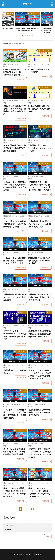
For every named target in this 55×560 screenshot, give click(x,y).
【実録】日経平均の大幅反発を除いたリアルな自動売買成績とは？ (27, 29)
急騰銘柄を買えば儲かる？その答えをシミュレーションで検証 (39, 260)
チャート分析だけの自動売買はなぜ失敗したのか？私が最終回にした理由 (14, 224)
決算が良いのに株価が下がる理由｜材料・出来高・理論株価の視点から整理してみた (14, 110)
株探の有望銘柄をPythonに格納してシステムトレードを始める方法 (39, 412)
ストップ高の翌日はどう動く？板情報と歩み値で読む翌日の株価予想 (14, 148)
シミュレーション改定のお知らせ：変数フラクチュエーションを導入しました (14, 260)
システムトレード (34, 13)
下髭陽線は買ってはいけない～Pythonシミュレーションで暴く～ (39, 148)
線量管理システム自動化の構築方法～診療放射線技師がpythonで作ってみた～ (39, 334)
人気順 (11, 43)
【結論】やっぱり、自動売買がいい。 (14, 371)
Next (32, 509)
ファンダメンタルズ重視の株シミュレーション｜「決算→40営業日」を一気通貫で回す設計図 (14, 414)
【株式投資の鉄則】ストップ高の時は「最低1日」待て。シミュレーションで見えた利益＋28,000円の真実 (39, 186)
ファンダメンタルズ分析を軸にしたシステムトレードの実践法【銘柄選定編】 (14, 452)
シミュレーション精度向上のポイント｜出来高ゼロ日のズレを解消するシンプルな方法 (14, 186)
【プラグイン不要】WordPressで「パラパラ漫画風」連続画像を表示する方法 (14, 335)
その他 (11, 13)
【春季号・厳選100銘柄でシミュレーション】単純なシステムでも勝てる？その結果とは (39, 453)
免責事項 (8, 529)
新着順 (5, 43)
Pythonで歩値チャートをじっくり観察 (39, 70)
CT (50, 312)
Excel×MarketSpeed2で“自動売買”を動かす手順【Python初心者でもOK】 (14, 72)
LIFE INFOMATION (34, 554)
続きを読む (20, 79)
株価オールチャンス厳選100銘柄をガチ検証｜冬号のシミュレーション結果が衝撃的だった (14, 492)
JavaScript (23, 312)
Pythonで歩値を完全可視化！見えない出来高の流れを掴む (39, 109)
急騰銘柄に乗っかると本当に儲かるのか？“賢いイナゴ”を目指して (39, 297)
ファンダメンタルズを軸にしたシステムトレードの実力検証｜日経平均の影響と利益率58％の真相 (39, 374)
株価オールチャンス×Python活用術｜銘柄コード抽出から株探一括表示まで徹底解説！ (39, 492)
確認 (47, 536)
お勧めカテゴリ (19, 43)
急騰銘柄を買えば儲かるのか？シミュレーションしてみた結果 (14, 297)
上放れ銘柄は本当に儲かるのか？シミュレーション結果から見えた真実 (39, 224)
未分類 (24, 50)
